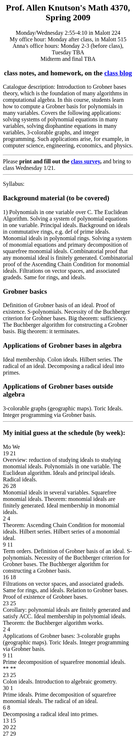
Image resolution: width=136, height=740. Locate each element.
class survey (85, 161)
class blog (118, 73)
